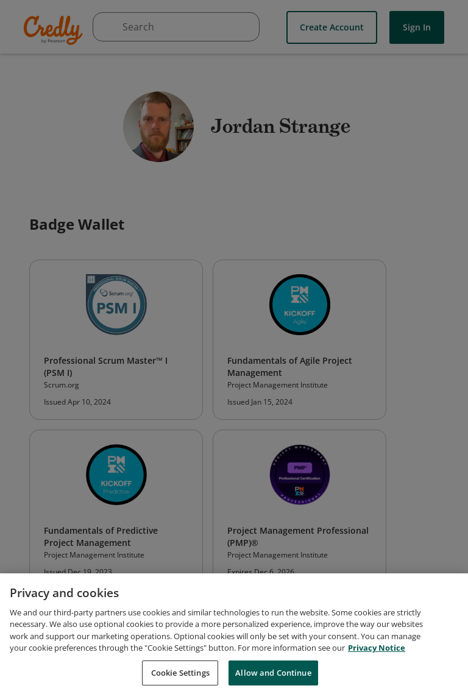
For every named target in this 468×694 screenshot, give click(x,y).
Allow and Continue (273, 676)
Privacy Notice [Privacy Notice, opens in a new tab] (376, 651)
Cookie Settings (180, 676)
